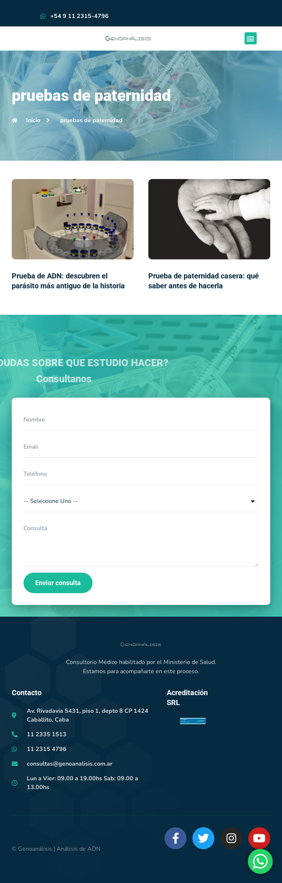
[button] (251, 38)
